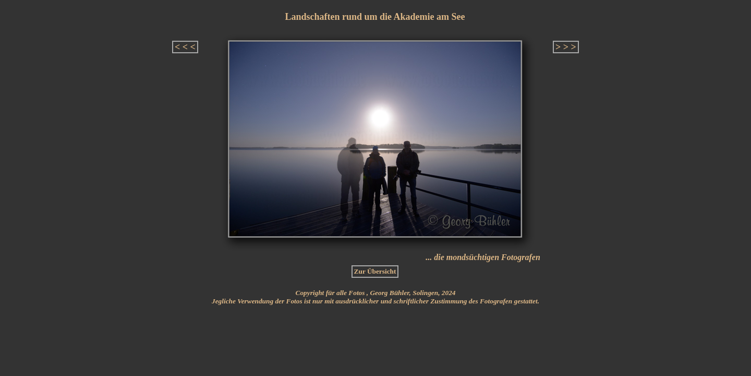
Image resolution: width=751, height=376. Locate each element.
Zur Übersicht (375, 271)
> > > (565, 47)
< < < (185, 47)
